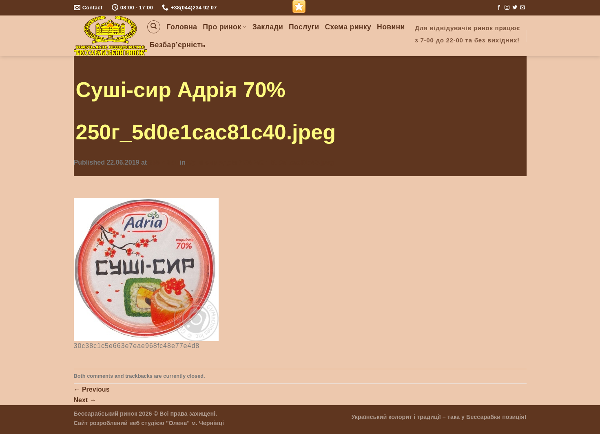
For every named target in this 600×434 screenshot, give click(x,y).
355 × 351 (163, 162)
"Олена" (178, 423)
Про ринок (224, 27)
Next (85, 400)
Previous (92, 389)
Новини (391, 27)
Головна (182, 27)
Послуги (304, 27)
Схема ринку (348, 27)
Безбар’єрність (178, 45)
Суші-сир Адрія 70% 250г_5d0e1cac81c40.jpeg (260, 162)
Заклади (267, 27)
